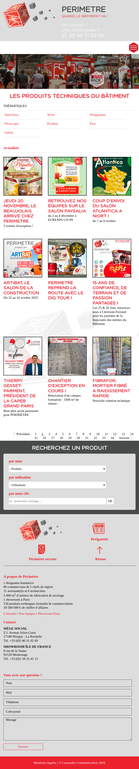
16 (44, 438)
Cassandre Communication (80, 762)
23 (103, 438)
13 (123, 434)
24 (112, 438)
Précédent (21, 434)
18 (61, 438)
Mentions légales (45, 762)
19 (69, 438)
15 (35, 438)
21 (86, 438)
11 (106, 434)
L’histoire (9, 613)
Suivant (126, 438)
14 (131, 434)
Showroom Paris (49, 613)
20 (78, 438)
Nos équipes (27, 613)
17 (52, 438)
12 (114, 434)
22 (95, 438)
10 (97, 434)
